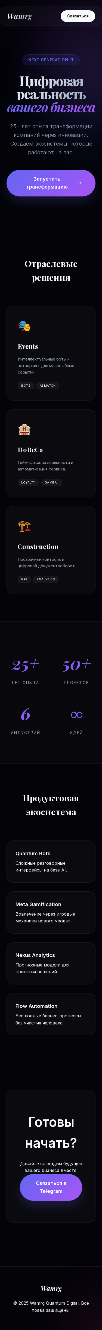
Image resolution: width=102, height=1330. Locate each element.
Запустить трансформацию (54, 183)
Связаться (78, 16)
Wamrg (19, 16)
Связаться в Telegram (51, 1187)
